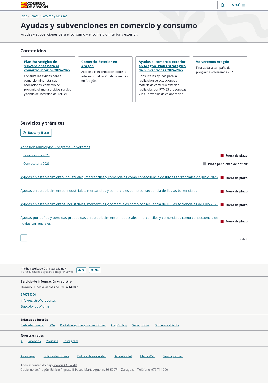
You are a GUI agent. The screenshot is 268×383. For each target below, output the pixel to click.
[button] (222, 5)
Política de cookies (56, 356)
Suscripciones (173, 356)
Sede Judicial (140, 325)
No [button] (95, 270)
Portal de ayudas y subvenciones (83, 325)
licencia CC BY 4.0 (65, 365)
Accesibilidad (123, 356)
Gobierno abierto (167, 325)
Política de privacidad (91, 356)
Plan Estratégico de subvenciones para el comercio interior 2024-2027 (47, 65)
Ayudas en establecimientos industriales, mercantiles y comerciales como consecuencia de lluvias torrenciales (108, 190)
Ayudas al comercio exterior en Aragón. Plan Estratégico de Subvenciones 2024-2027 (162, 65)
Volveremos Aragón (212, 61)
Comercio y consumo (54, 16)
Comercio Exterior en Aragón (99, 63)
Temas (34, 16)
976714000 (28, 294)
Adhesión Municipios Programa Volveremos (55, 147)
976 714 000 (159, 370)
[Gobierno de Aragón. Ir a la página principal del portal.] (34, 5)
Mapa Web (147, 356)
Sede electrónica (32, 325)
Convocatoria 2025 (36, 155)
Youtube (52, 341)
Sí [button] (81, 270)
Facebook (34, 341)
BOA (52, 325)
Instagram (70, 341)
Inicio (24, 16)
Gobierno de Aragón (34, 370)
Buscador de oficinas (35, 306)
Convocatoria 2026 (36, 164)
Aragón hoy (119, 325)
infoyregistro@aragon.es (38, 300)
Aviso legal (27, 356)
